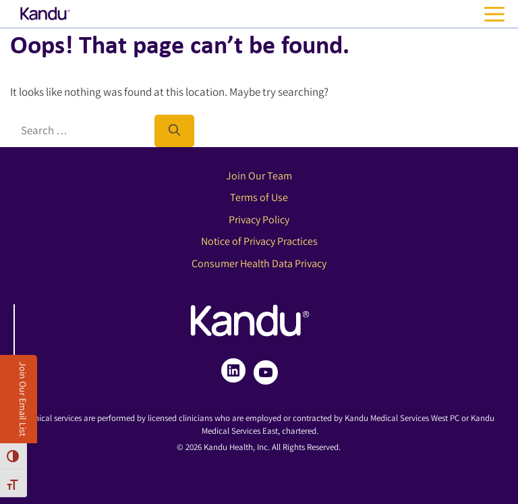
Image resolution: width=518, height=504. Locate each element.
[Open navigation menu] (498, 14)
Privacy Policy (259, 220)
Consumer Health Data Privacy (259, 263)
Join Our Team (259, 176)
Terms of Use (259, 197)
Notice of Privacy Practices (259, 241)
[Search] (174, 131)
